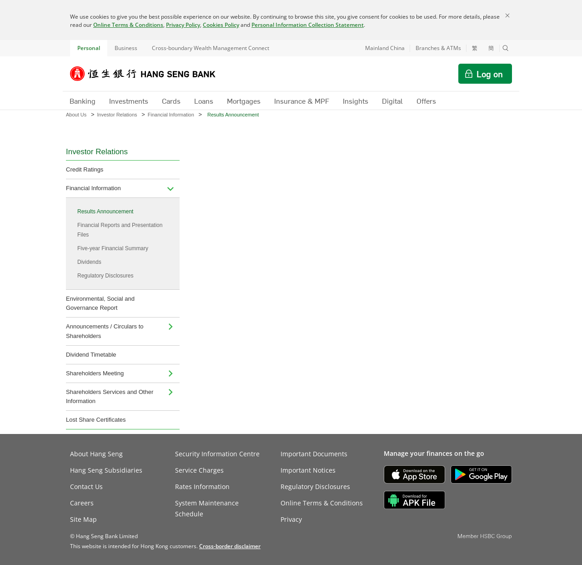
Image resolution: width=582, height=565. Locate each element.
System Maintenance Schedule (207, 508)
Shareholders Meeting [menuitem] (95, 373)
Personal (88, 48)
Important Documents (314, 453)
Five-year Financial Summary (112, 248)
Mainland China (385, 48)
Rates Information (202, 486)
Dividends (89, 262)
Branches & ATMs (438, 48)
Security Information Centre (217, 453)
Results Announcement (105, 211)
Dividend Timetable (91, 354)
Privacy (291, 519)
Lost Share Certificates (96, 419)
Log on (490, 74)
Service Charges (199, 470)
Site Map (83, 519)
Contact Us (86, 486)
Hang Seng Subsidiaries (106, 470)
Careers (82, 503)
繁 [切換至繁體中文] (474, 48)
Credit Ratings (84, 169)
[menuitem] (170, 188)
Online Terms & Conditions (128, 25)
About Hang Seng (96, 453)
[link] (230, 546)
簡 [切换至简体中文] (491, 48)
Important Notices (308, 470)
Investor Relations (117, 114)
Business (126, 48)
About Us (76, 114)
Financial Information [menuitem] (93, 188)
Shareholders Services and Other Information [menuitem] (109, 396)
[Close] (507, 15)
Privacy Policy (183, 25)
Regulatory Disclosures (105, 275)
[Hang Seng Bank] (149, 73)
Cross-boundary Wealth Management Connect (210, 48)
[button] (505, 48)
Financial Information (171, 114)
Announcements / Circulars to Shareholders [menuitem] (105, 331)
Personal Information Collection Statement (307, 25)
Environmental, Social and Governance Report (100, 303)
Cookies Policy (221, 25)
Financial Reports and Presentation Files (119, 229)
